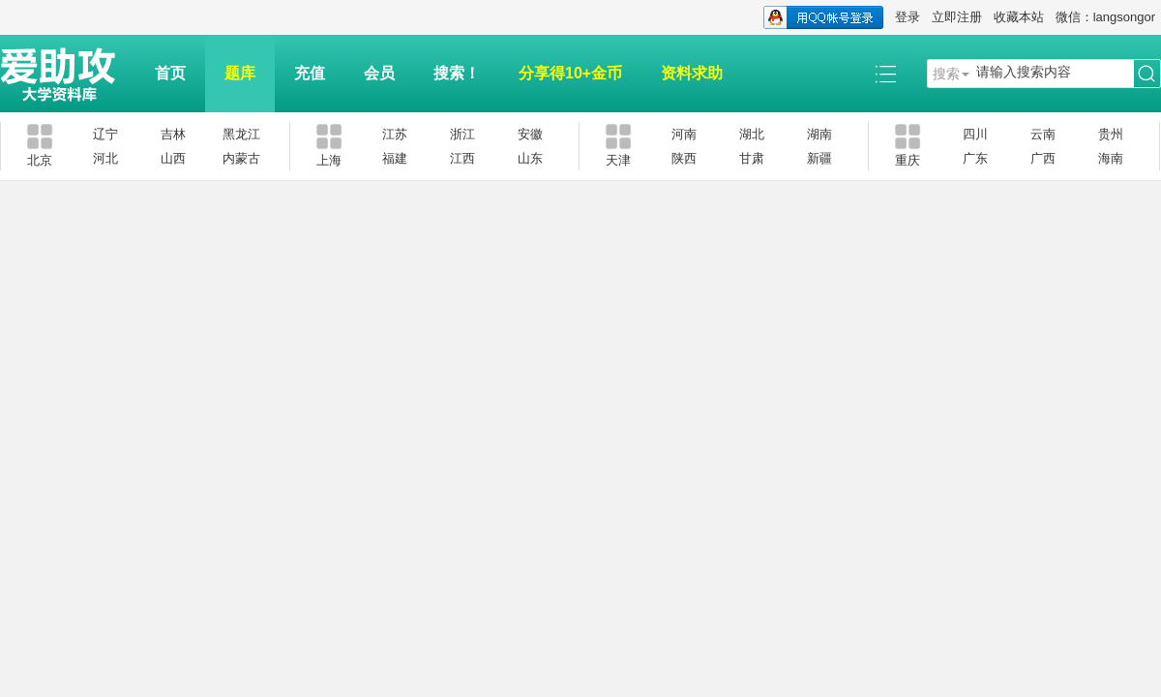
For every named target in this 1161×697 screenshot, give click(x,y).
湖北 (751, 134)
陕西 (684, 158)
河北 (105, 158)
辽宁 (105, 134)
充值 (309, 73)
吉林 (173, 134)
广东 (975, 158)
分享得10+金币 (570, 73)
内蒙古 (241, 158)
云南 (1043, 134)
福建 (394, 158)
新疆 (819, 158)
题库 (239, 73)
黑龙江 (241, 134)
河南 (684, 134)
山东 (530, 158)
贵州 (1110, 134)
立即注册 (957, 17)
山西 (173, 158)
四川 (975, 134)
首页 (170, 73)
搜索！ (456, 73)
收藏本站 (1019, 17)
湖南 (819, 134)
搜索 (946, 73)
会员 (379, 73)
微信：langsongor (1105, 17)
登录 (907, 17)
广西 (1043, 158)
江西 (462, 158)
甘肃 (751, 158)
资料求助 (692, 73)
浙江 (462, 134)
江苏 (394, 134)
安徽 (530, 134)
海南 (1110, 158)
